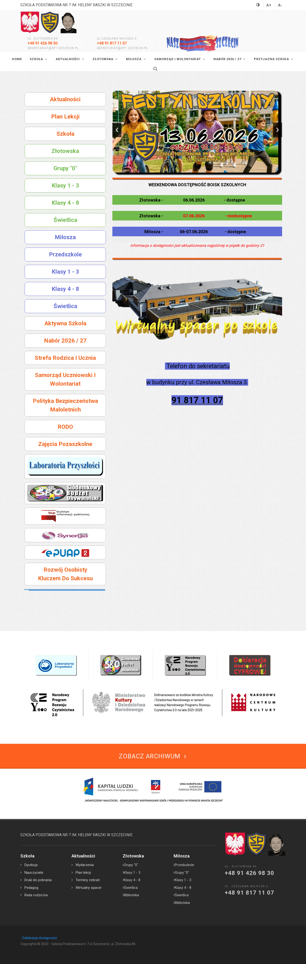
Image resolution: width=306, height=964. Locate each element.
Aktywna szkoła (65, 323)
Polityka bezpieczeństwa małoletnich (65, 405)
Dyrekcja (31, 865)
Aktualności (65, 99)
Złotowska (65, 151)
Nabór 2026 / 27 (65, 340)
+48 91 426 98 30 (42, 43)
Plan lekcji (65, 116)
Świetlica (65, 220)
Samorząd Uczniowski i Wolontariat (65, 379)
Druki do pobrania (38, 880)
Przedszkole (65, 254)
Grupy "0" (65, 168)
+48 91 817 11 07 (112, 43)
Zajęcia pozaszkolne (65, 444)
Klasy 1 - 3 (65, 185)
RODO (65, 426)
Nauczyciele (33, 872)
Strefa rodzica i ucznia (65, 358)
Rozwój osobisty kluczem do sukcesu (65, 574)
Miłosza (65, 237)
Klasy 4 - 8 (65, 202)
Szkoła (65, 133)
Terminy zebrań (88, 880)
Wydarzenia (85, 865)
